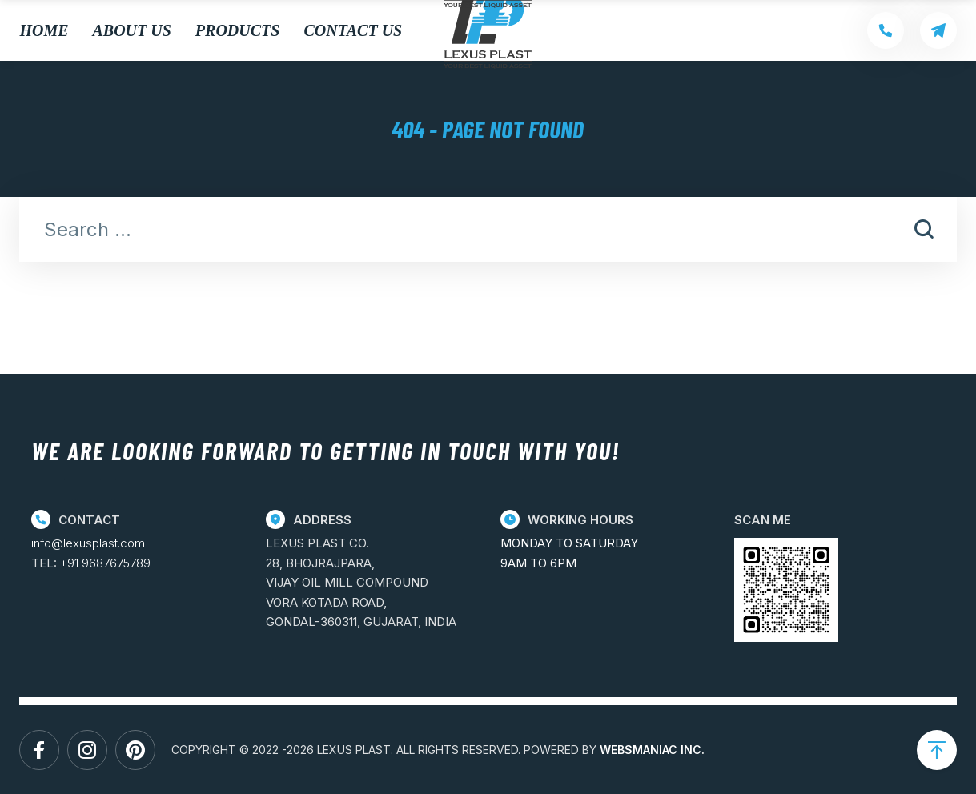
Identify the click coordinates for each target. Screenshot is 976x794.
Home (43, 30)
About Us (132, 30)
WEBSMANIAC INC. (652, 749)
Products (237, 30)
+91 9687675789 (105, 563)
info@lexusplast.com (88, 543)
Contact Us (352, 30)
